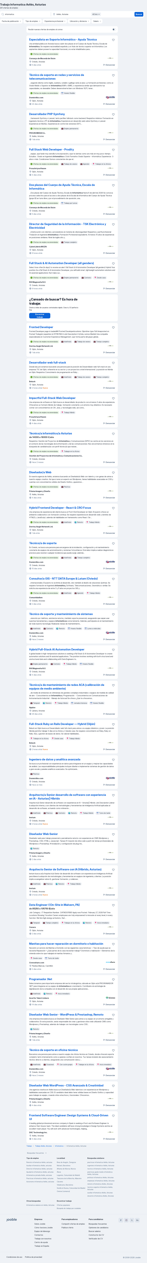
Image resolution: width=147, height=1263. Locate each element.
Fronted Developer (41, 329)
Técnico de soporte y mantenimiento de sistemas (61, 616)
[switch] (114, 29)
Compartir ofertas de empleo (73, 1224)
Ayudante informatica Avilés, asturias (40, 1174)
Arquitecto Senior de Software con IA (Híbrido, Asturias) (65, 871)
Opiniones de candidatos (98, 1227)
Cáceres (60, 1184)
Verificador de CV (96, 1238)
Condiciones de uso (14, 1257)
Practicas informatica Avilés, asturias (39, 1181)
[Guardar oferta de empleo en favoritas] (113, 40)
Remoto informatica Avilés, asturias (39, 1165)
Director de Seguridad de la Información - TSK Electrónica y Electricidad (67, 225)
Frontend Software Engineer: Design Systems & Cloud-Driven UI (68, 1119)
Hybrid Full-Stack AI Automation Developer (56, 651)
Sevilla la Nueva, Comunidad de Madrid (71, 1190)
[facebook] (121, 1220)
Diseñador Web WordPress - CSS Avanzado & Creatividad (66, 1087)
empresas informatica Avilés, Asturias (100, 1183)
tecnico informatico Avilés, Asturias (100, 1171)
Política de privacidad (33, 1257)
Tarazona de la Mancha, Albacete (69, 1181)
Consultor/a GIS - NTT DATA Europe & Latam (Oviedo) (63, 581)
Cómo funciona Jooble (43, 1227)
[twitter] (132, 1220)
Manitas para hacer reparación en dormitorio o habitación (66, 946)
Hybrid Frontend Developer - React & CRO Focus (60, 510)
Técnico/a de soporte (43, 545)
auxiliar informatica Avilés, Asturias (100, 1195)
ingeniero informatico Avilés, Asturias (100, 1168)
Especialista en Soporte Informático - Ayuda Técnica (63, 39)
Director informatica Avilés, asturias (39, 1171)
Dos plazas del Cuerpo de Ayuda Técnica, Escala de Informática (62, 186)
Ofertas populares (63, 1207)
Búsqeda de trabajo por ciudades (69, 1211)
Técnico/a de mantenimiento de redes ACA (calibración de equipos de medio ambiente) (66, 689)
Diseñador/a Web (40, 474)
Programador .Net (40, 981)
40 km (96, 14)
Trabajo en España (41, 1246)
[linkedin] (137, 1220)
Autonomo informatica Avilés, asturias (40, 1184)
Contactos (38, 1235)
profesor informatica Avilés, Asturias (100, 1180)
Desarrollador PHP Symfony (47, 114)
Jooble (138, 1257)
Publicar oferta (67, 1227)
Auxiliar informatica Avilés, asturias (39, 1168)
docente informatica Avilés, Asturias (100, 1198)
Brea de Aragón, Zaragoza (66, 1165)
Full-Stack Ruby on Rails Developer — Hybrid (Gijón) (62, 726)
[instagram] (126, 1220)
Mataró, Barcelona (63, 1168)
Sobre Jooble (39, 1224)
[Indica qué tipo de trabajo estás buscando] (25, 14)
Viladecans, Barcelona (65, 1187)
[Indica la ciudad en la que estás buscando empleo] (76, 14)
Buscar (139, 14)
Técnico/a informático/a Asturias (50, 435)
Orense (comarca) (63, 1194)
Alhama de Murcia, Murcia (66, 1171)
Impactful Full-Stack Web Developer (52, 400)
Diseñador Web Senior (43, 836)
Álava (59, 1174)
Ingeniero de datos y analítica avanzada (54, 761)
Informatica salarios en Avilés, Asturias (40, 1207)
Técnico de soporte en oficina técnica (53, 1052)
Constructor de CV (96, 1235)
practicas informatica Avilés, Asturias (100, 1165)
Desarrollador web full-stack (47, 365)
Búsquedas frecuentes (37, 1155)
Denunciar (109, 65)
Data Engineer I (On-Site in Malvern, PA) (54, 907)
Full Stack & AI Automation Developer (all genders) (61, 263)
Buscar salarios (95, 1231)
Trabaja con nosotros (42, 1238)
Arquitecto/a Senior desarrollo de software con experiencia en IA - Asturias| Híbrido (67, 799)
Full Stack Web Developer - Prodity (51, 149)
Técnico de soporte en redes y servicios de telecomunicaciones (56, 76)
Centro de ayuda (41, 1242)
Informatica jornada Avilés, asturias (39, 1177)
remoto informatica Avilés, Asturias (100, 1186)
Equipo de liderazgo (42, 1231)
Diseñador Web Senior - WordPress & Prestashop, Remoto (66, 1017)
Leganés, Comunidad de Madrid (68, 1177)
